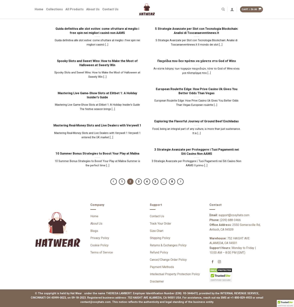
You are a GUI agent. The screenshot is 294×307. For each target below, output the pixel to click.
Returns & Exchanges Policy (168, 245)
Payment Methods (162, 267)
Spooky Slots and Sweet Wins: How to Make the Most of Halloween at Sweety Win (97, 63)
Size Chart (156, 231)
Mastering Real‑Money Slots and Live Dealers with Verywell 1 (97, 125)
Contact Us (110, 9)
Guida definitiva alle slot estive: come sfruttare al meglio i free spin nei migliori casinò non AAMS (97, 31)
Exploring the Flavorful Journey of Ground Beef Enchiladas (196, 121)
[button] (285, 303)
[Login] (232, 9)
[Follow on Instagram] (219, 262)
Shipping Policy (160, 238)
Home (39, 9)
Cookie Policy (99, 245)
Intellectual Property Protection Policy (175, 274)
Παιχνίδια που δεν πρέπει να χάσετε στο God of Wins (196, 61)
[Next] (180, 182)
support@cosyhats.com (233, 215)
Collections (54, 9)
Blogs (94, 231)
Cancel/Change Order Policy (168, 259)
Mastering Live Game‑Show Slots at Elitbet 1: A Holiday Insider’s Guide (97, 95)
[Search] (223, 9)
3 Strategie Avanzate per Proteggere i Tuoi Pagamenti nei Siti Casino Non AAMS (196, 151)
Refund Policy (159, 252)
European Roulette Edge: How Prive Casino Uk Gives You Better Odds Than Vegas (196, 91)
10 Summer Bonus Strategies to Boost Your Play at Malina (97, 153)
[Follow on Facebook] (213, 262)
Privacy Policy (99, 238)
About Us (93, 9)
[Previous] (113, 182)
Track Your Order (160, 223)
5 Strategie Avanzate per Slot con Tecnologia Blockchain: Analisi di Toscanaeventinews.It (196, 31)
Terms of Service (101, 252)
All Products (74, 9)
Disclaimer (157, 281)
